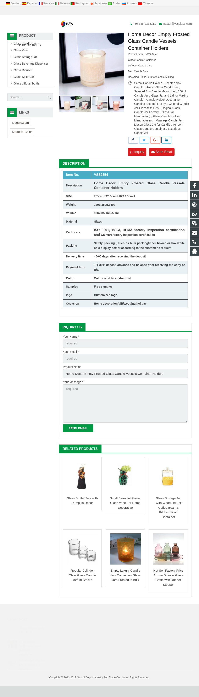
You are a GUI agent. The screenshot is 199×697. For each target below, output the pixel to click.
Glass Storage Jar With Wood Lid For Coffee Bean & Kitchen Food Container (168, 519)
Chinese (146, 3)
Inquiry (137, 169)
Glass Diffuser (23, 87)
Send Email (161, 169)
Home (63, 37)
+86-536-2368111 (21, 10)
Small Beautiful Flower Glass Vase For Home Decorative (125, 514)
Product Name (72, 382)
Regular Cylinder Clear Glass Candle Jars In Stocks (82, 586)
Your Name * (71, 353)
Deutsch (14, 3)
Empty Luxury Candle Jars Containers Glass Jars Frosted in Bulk (125, 586)
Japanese (98, 3)
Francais (46, 3)
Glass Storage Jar (25, 74)
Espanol (30, 3)
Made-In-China (22, 149)
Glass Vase (21, 67)
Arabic (115, 3)
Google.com (20, 140)
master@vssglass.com (54, 10)
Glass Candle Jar (25, 60)
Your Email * (71, 368)
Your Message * (73, 396)
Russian (130, 3)
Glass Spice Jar (24, 94)
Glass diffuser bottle (26, 100)
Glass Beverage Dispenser (31, 80)
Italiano (62, 3)
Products (77, 37)
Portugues (79, 3)
